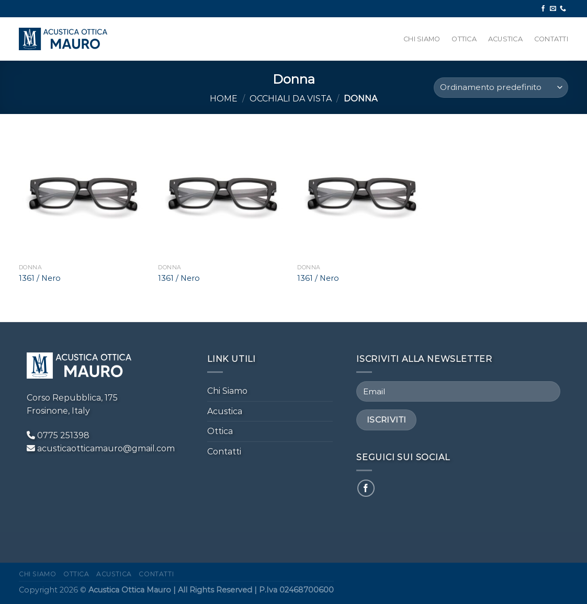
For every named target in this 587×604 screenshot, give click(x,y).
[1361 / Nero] (83, 194)
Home (224, 99)
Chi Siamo (421, 39)
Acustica (505, 39)
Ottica (464, 39)
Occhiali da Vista (291, 99)
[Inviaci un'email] (553, 9)
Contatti (551, 39)
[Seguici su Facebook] (543, 9)
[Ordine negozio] (501, 87)
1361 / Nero (40, 278)
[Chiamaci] (563, 9)
